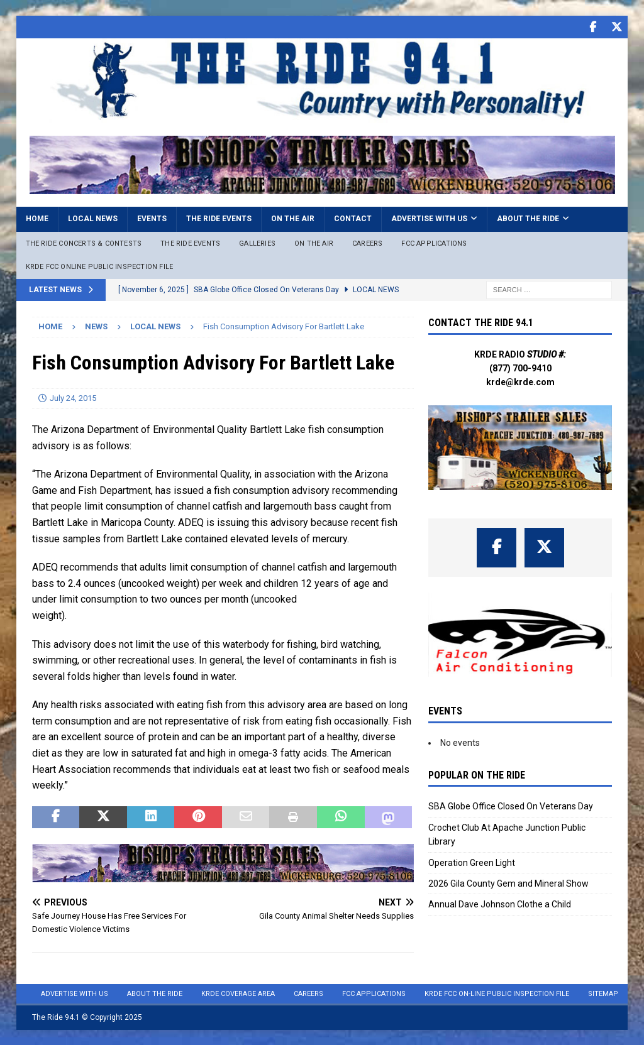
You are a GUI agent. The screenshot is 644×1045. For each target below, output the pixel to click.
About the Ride (528, 218)
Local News (93, 218)
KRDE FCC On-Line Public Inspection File (497, 993)
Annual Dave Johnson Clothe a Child (499, 904)
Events (152, 218)
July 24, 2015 (73, 397)
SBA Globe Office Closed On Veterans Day (510, 806)
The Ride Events (219, 218)
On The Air (313, 243)
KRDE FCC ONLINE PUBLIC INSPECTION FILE (100, 266)
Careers (367, 243)
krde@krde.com (520, 381)
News (96, 326)
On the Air (292, 218)
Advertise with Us (429, 218)
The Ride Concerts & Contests (84, 243)
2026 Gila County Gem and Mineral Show (508, 883)
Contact (353, 218)
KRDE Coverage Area (238, 993)
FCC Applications (434, 243)
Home (37, 218)
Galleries (257, 243)
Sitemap (603, 993)
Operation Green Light (471, 862)
